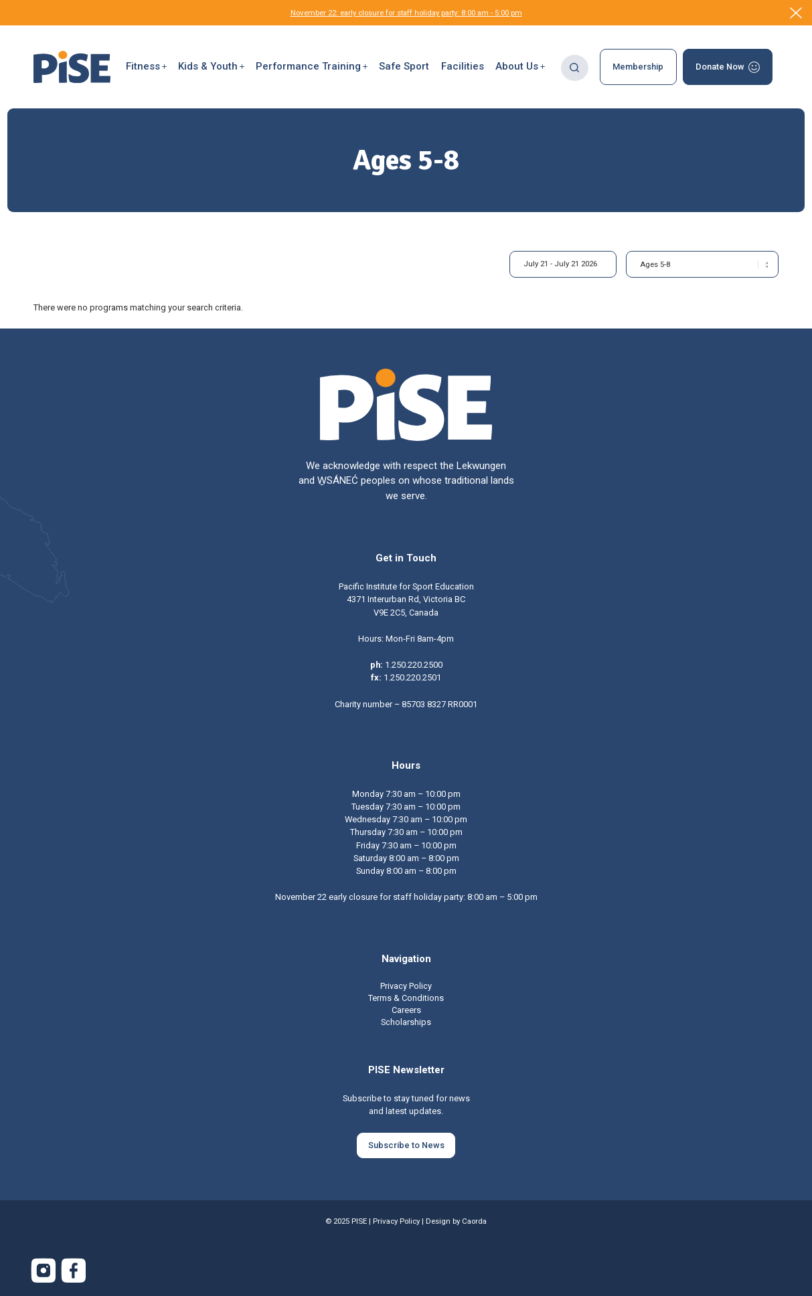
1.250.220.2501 (412, 677)
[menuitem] (146, 66)
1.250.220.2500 (413, 665)
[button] (146, 66)
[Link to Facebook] (74, 1271)
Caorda (474, 1221)
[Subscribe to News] (406, 1145)
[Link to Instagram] (43, 1271)
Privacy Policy (396, 1221)
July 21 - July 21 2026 (560, 263)
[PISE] (71, 67)
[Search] (574, 66)
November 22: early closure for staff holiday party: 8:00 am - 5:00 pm (406, 12)
